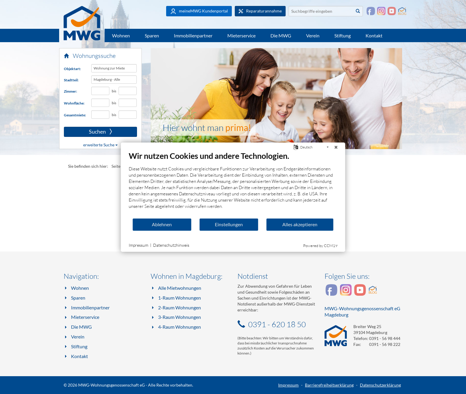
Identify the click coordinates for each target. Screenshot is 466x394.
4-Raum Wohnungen (179, 327)
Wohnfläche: (74, 103)
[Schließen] (336, 147)
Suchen (88, 131)
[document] (233, 184)
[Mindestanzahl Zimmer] (100, 91)
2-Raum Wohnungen (179, 307)
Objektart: (72, 69)
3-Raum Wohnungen (179, 317)
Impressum (288, 384)
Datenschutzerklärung (380, 384)
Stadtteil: (71, 80)
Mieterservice (241, 35)
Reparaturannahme (260, 11)
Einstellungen (229, 224)
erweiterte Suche (100, 144)
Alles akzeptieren (299, 224)
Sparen (152, 35)
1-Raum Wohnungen (179, 297)
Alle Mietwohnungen (179, 288)
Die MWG (280, 35)
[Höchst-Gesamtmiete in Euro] (128, 114)
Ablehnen (162, 224)
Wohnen (121, 35)
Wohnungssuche (90, 55)
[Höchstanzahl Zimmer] (128, 91)
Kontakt (374, 35)
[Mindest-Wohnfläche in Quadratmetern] (100, 103)
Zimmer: (70, 91)
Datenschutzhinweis (171, 245)
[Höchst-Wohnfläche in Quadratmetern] (128, 103)
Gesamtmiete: (75, 115)
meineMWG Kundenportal (199, 11)
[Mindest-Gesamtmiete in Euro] (100, 114)
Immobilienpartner (193, 35)
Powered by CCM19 (320, 245)
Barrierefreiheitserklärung (329, 384)
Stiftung (342, 35)
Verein (312, 35)
